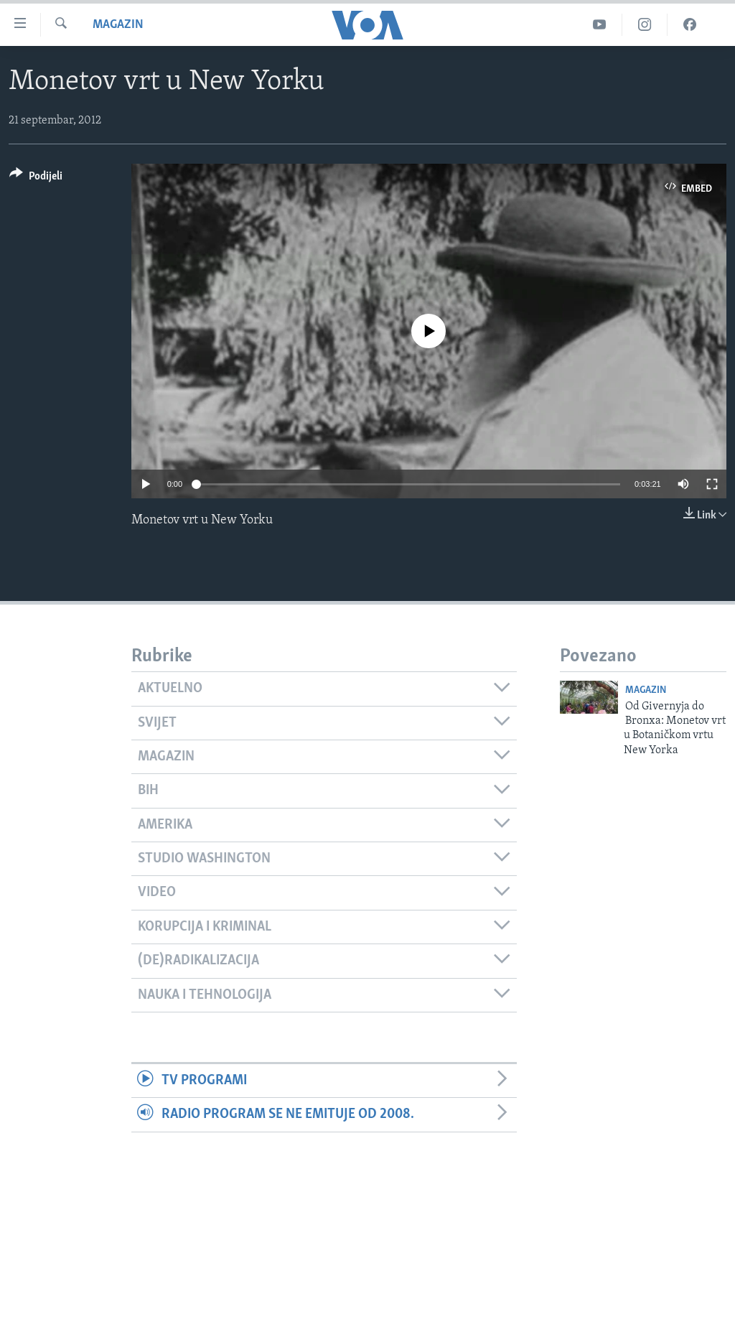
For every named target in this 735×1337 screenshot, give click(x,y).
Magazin (118, 25)
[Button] (35, 178)
